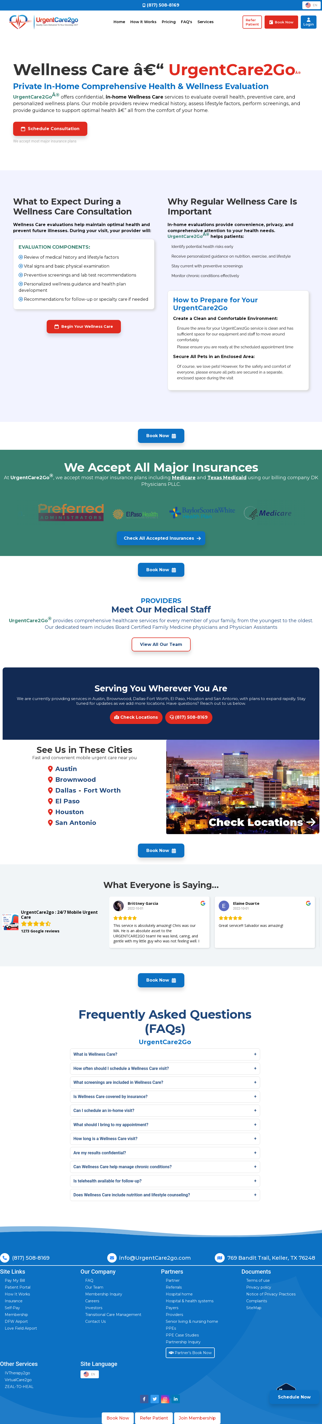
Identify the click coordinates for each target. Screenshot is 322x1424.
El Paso (67, 801)
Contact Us (95, 1321)
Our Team (94, 1287)
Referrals (174, 1287)
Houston (69, 812)
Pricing (169, 21)
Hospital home (179, 1294)
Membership (16, 1314)
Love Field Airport (21, 1328)
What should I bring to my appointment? (110, 1124)
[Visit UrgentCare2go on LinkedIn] (175, 1399)
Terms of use (258, 1280)
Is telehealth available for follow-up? (107, 1180)
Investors (93, 1307)
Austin (66, 769)
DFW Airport (16, 1321)
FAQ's (186, 21)
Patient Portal (17, 1287)
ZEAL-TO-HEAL (19, 1386)
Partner (173, 1280)
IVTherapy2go (17, 1373)
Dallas (65, 790)
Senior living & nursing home (192, 1321)
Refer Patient (154, 1418)
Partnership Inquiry (183, 1342)
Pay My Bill (15, 1280)
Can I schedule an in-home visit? (103, 1110)
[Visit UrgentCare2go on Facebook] (144, 1399)
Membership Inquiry (103, 1294)
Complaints (256, 1301)
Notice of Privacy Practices (271, 1294)
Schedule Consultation (50, 128)
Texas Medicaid (226, 478)
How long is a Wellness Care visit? (105, 1138)
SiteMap (253, 1307)
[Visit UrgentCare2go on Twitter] (155, 1399)
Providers (174, 1314)
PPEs (171, 1328)
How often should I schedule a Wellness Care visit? (121, 1068)
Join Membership (197, 1418)
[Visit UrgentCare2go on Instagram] (165, 1399)
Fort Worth (102, 790)
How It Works (143, 21)
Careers (92, 1301)
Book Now (117, 1418)
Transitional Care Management (113, 1314)
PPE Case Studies (182, 1335)
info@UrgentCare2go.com (155, 1258)
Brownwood (75, 779)
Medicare (184, 478)
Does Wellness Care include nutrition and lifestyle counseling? (131, 1194)
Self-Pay (12, 1307)
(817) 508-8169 (189, 717)
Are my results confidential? (99, 1152)
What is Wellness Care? (95, 1054)
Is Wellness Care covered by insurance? (110, 1096)
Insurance (14, 1301)
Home (119, 21)
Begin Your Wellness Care (84, 326)
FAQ (89, 1280)
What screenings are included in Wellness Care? (118, 1082)
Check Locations (136, 717)
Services (205, 21)
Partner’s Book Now (190, 1352)
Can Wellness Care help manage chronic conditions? (122, 1166)
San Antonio (75, 822)
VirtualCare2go (18, 1379)
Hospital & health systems (189, 1301)
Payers (172, 1307)
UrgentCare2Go (36, 96)
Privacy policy (258, 1287)
